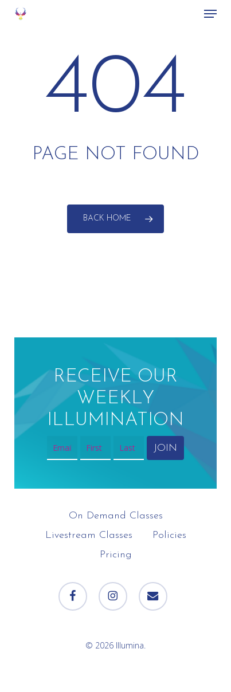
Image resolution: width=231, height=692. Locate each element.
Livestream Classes (88, 535)
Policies (169, 535)
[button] (210, 13)
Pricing (116, 554)
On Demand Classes (116, 515)
